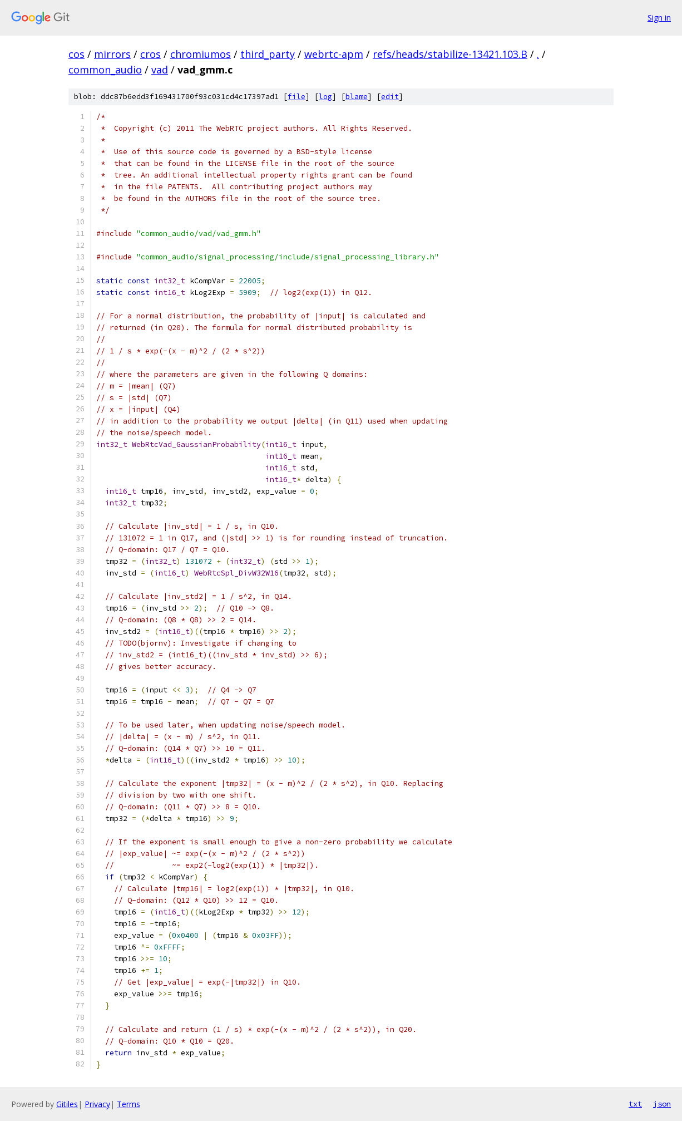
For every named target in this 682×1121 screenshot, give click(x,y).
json (662, 1104)
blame (356, 96)
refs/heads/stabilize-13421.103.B (450, 54)
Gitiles (67, 1104)
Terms (128, 1104)
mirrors (112, 54)
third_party (267, 54)
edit (390, 96)
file (296, 96)
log (325, 96)
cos (76, 54)
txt (635, 1104)
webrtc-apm (333, 54)
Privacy (97, 1104)
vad (159, 69)
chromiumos (200, 54)
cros (150, 54)
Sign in (659, 17)
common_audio (105, 69)
